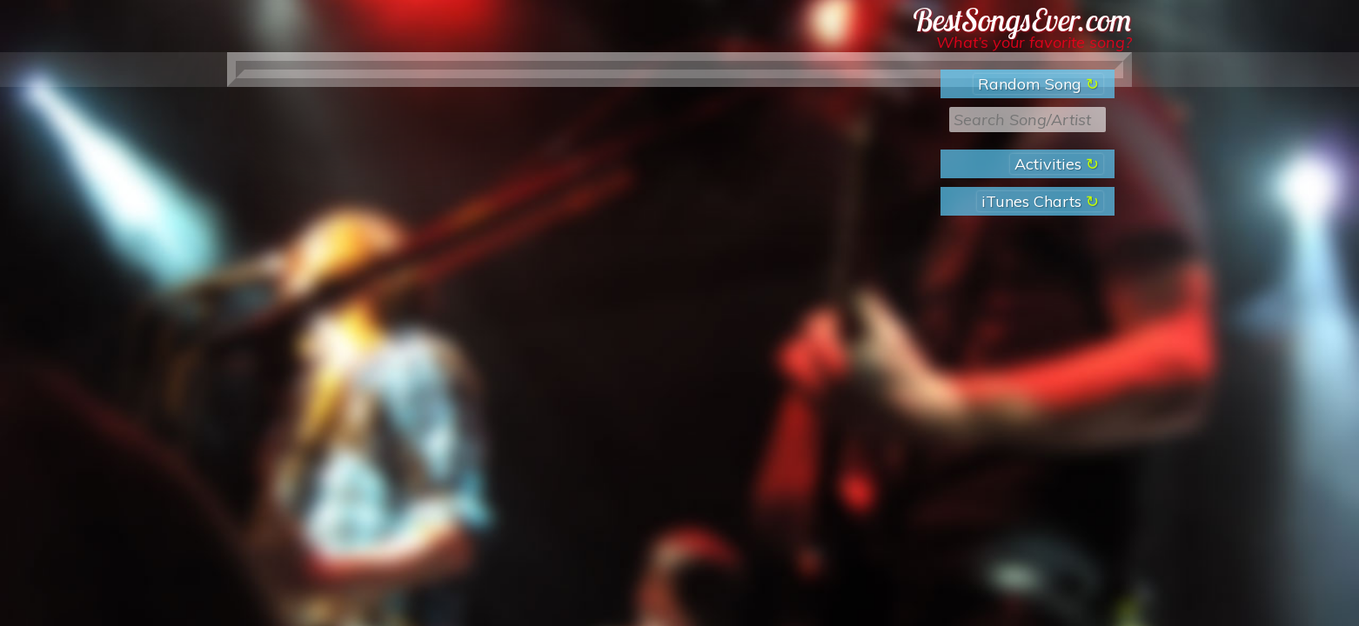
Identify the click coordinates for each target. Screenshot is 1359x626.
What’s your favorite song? (1034, 42)
